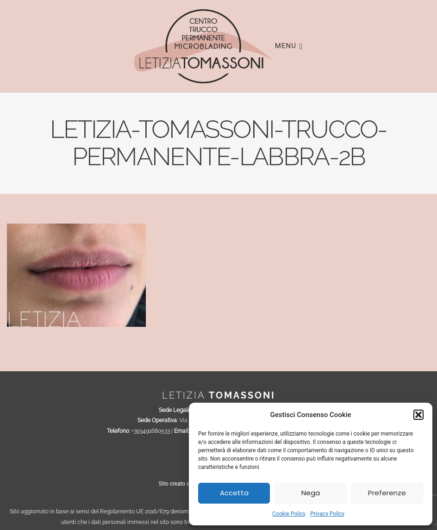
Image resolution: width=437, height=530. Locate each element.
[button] (418, 414)
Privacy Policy (327, 514)
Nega (310, 493)
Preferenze (387, 493)
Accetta (234, 493)
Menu (289, 45)
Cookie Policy (289, 514)
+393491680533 (150, 431)
